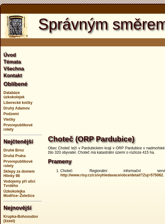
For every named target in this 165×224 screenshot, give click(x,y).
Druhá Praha (14, 156)
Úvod (9, 55)
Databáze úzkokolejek (14, 95)
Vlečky (9, 119)
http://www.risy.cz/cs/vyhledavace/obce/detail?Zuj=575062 (111, 175)
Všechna (13, 68)
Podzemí (11, 114)
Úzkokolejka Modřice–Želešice (18, 193)
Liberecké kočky (17, 102)
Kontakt (12, 75)
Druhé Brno (13, 150)
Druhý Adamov (16, 108)
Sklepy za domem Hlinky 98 (19, 173)
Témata (12, 61)
